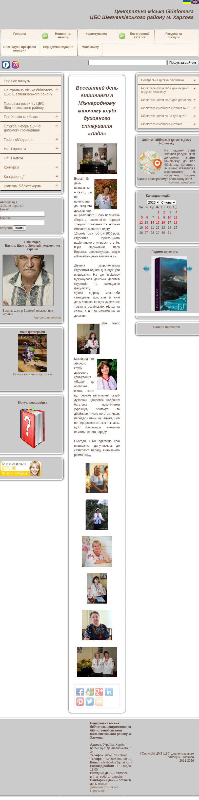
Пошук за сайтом (182, 62)
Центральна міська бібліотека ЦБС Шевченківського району (28, 92)
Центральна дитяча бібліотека (162, 80)
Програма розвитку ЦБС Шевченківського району (24, 106)
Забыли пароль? (12, 206)
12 (141, 222)
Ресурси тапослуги (173, 35)
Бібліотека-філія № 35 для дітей (163, 116)
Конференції (14, 177)
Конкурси (11, 167)
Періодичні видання (58, 47)
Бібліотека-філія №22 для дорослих (166, 100)
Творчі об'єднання (18, 140)
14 (152, 222)
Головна (19, 34)
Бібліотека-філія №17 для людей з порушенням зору (165, 90)
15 (157, 222)
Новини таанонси (56, 36)
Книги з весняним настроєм (32, 372)
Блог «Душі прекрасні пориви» (19, 48)
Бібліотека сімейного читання (161, 124)
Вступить (6, 228)
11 (175, 217)
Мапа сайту (90, 47)
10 (169, 217)
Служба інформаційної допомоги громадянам (22, 128)
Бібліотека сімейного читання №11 (165, 108)
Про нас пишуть (17, 81)
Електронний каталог (134, 36)
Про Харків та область (22, 117)
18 (175, 222)
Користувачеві (97, 34)
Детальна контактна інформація (104, 789)
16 (163, 222)
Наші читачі (13, 158)
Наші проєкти (15, 149)
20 (146, 227)
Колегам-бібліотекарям (23, 186)
